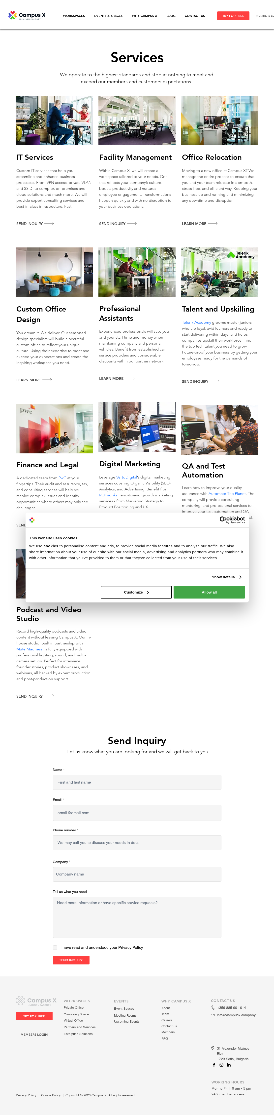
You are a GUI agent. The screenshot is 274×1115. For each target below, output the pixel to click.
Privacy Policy (26, 1095)
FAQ (164, 1038)
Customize (136, 592)
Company (60, 862)
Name (57, 769)
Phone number (64, 830)
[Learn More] (202, 224)
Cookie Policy (51, 1095)
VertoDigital (126, 477)
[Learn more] (37, 380)
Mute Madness (29, 649)
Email (57, 799)
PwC (62, 478)
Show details (223, 577)
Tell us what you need (70, 891)
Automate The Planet (227, 493)
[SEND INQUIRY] (71, 960)
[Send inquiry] (37, 224)
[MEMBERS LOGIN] (34, 1034)
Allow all (209, 592)
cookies (51, 546)
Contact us (169, 1026)
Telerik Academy (196, 322)
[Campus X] (214, 1064)
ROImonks (108, 495)
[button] (76, 15)
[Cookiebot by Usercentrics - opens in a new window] (223, 520)
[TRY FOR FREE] (233, 15)
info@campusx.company (236, 1015)
